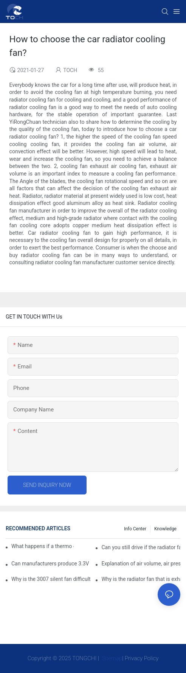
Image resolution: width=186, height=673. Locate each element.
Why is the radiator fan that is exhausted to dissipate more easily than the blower (140, 579)
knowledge (165, 528)
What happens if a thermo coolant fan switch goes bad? (42, 546)
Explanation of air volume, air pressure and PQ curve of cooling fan (140, 564)
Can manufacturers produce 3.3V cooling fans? (50, 564)
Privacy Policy (141, 658)
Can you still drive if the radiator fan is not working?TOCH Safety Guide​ (140, 547)
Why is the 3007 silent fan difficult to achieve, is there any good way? (50, 579)
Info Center (135, 528)
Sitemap (111, 658)
